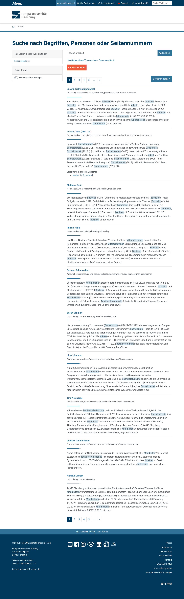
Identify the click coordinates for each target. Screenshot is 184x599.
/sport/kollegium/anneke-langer (81, 479)
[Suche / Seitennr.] (162, 3)
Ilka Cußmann (74, 355)
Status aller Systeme (163, 568)
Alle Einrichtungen (86, 3)
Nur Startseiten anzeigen (30, 77)
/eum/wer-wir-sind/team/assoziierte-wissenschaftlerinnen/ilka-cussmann (100, 359)
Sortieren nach (160, 78)
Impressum (167, 547)
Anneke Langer (75, 475)
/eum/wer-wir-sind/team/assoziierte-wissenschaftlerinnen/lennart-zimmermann (102, 444)
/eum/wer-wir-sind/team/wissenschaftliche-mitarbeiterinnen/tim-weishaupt (101, 401)
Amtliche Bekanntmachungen (158, 572)
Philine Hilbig (73, 227)
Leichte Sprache (107, 3)
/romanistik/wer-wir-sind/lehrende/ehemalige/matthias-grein (94, 189)
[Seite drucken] (77, 532)
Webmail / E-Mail (164, 564)
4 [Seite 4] (84, 80)
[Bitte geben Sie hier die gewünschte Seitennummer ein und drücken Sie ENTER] (92, 531)
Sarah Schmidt (74, 312)
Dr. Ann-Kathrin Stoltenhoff (81, 89)
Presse (169, 543)
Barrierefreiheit (165, 555)
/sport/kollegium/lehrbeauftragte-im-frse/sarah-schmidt (92, 316)
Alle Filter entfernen (76, 67)
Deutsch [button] (123, 3)
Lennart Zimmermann (78, 440)
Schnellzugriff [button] (140, 3)
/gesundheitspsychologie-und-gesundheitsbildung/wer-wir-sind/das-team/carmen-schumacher (109, 274)
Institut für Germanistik (83, 175)
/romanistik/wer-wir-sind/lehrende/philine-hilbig (88, 231)
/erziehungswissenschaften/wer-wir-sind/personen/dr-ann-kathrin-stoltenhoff (102, 93)
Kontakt (168, 560)
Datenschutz (166, 551)
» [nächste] (99, 80)
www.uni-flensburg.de (30, 569)
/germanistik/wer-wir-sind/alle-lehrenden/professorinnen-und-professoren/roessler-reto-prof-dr (109, 135)
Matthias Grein (74, 185)
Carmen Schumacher (78, 270)
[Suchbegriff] (112, 53)
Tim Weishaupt (74, 398)
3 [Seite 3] (79, 80)
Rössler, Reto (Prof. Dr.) (79, 131)
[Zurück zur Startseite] (13, 27)
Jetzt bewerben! (66, 3)
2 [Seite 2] (74, 80)
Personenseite (20, 61)
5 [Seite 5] (89, 80)
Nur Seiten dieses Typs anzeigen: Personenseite (91, 60)
